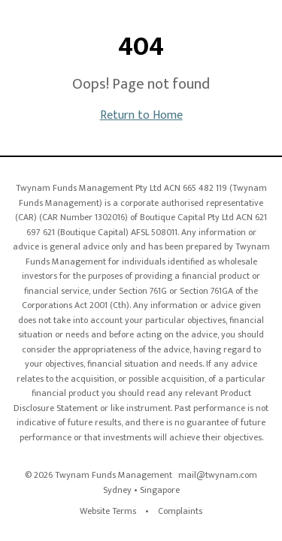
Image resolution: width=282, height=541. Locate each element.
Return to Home (141, 115)
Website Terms (108, 511)
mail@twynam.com (217, 475)
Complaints (180, 511)
